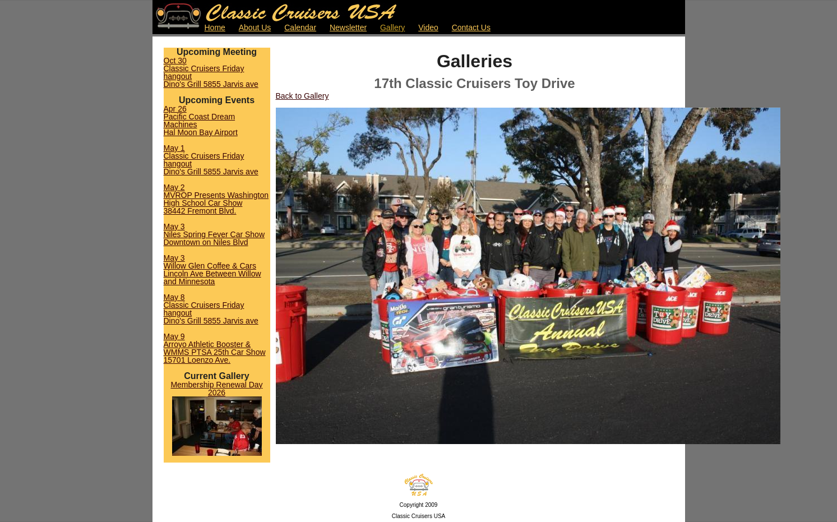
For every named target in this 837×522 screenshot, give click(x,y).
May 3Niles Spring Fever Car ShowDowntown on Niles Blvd (214, 234)
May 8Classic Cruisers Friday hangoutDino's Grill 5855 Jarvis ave (211, 309)
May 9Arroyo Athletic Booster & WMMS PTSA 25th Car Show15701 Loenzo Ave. (215, 348)
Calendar (300, 27)
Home (215, 27)
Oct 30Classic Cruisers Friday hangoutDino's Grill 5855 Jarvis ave (211, 72)
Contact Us (471, 27)
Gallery (392, 27)
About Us (255, 27)
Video (428, 27)
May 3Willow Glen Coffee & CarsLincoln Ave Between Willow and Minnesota (212, 269)
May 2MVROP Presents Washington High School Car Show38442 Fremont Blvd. (216, 199)
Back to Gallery (302, 95)
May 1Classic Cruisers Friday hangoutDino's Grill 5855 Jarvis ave (211, 160)
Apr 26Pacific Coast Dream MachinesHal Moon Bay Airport (201, 120)
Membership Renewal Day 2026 (216, 388)
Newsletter (348, 27)
